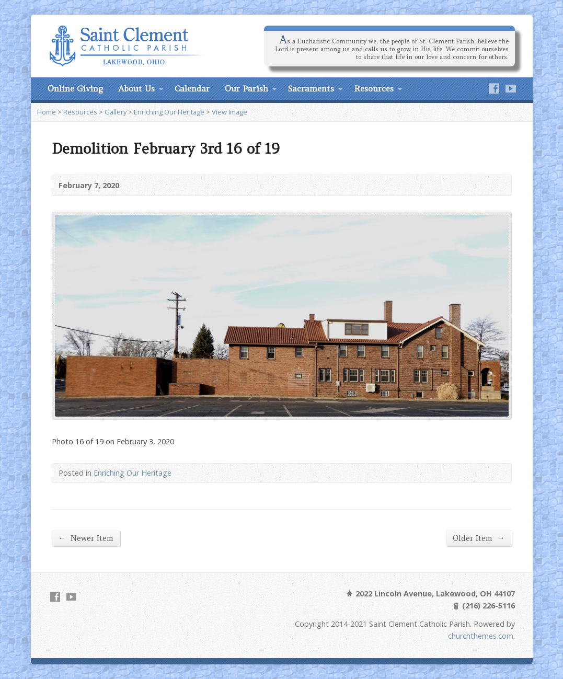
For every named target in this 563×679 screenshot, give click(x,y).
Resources (374, 88)
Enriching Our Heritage (169, 112)
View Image (229, 112)
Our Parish (246, 88)
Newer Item (86, 538)
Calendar (192, 88)
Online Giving (75, 88)
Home (46, 112)
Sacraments (311, 88)
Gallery (116, 112)
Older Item (478, 538)
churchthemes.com (480, 636)
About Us (136, 88)
